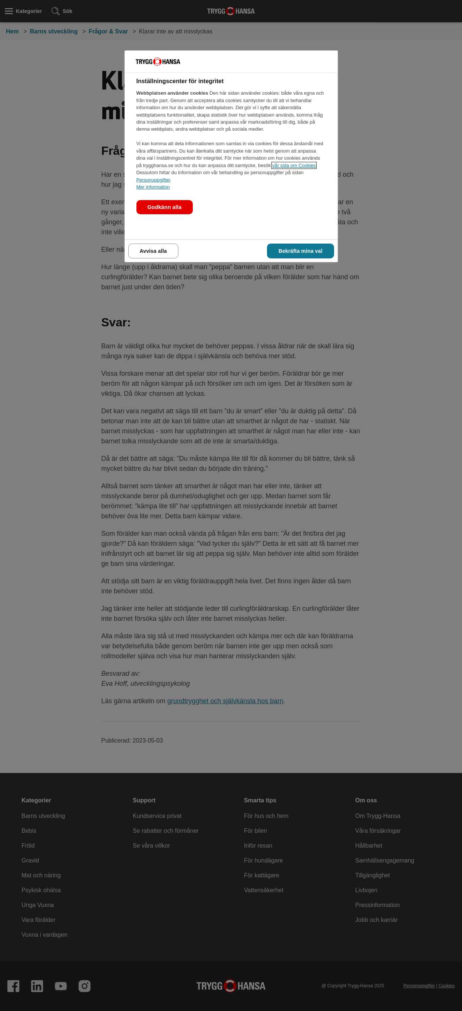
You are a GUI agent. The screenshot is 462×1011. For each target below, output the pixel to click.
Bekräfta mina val (300, 251)
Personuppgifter (153, 180)
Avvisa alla (153, 251)
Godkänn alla (165, 207)
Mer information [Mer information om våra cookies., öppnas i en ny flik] (153, 187)
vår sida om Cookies (294, 165)
